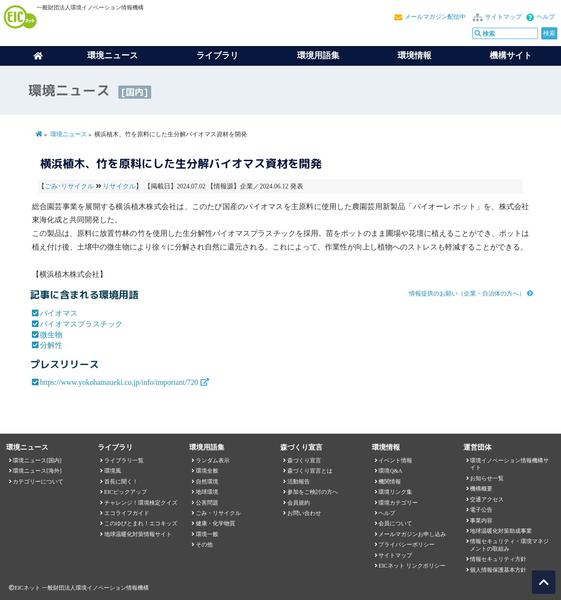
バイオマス (58, 313)
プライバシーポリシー (406, 544)
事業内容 (481, 520)
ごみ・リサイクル (218, 513)
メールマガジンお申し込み (412, 534)
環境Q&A (390, 471)
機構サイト (511, 55)
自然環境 (207, 481)
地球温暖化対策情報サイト (138, 534)
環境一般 (207, 534)
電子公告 (481, 509)
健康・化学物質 (215, 523)
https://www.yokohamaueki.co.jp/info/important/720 (119, 382)
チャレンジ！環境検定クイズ (140, 502)
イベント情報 (395, 460)
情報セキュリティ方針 (498, 559)
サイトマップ (503, 17)
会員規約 (298, 502)
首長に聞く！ (121, 481)
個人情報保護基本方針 (498, 570)
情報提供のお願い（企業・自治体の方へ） (467, 293)
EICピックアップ (125, 492)
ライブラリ (217, 55)
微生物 (51, 335)
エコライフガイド (126, 513)
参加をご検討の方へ (312, 492)
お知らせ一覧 (487, 478)
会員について (395, 523)
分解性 (51, 345)
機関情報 (389, 481)
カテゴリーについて (38, 481)
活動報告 (298, 481)
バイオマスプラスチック (81, 324)
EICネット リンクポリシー (411, 565)
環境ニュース (68, 134)
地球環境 (207, 492)
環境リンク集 (395, 492)
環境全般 (207, 471)
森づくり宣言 (304, 460)
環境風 (112, 471)
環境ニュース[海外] (37, 471)
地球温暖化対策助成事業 (501, 531)
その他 (204, 544)
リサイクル (119, 186)
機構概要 (481, 488)
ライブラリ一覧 (124, 460)
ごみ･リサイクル (69, 186)
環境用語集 (318, 55)
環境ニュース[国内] (37, 460)
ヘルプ (546, 17)
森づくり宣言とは (309, 471)
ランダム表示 (213, 460)
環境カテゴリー (398, 502)
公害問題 (207, 502)
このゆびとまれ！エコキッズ (140, 523)
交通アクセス (487, 499)
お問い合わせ (304, 513)
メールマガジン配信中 (435, 17)
